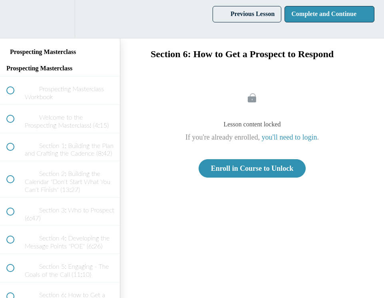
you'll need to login (289, 137)
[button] (15, 19)
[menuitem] (60, 19)
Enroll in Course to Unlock (252, 168)
